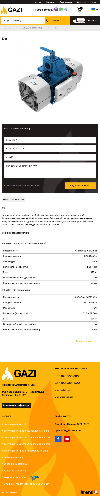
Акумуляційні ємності (14, 424)
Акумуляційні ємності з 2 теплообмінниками (26, 444)
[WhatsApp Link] (61, 9)
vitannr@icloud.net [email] (64, 397)
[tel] (67, 376)
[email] (50, 157)
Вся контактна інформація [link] (16, 405)
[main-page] (7, 27)
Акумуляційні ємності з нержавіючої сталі (25, 450)
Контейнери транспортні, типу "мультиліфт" (26, 483)
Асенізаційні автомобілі (15, 464)
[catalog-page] (32, 27)
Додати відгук (83, 341)
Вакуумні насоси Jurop (14, 477)
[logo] (11, 15)
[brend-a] (89, 493)
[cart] (79, 11)
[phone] (42, 10)
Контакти (50, 2)
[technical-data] (17, 199)
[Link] (56, 9)
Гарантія (94, 2)
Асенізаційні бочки (12, 457)
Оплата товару (65, 2)
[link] (59, 441)
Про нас (37, 2)
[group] (50, 79)
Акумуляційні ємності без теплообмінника (25, 430)
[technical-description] (6, 199)
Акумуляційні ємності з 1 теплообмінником (26, 437)
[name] (50, 140)
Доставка (81, 2)
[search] (30, 20)
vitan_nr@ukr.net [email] (63, 390)
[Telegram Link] (65, 9)
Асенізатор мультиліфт (14, 470)
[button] (52, 20)
